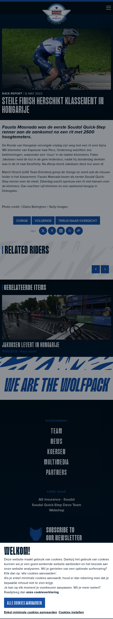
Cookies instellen (71, 612)
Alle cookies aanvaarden (24, 603)
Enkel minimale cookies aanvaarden (30, 612)
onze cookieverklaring (42, 592)
